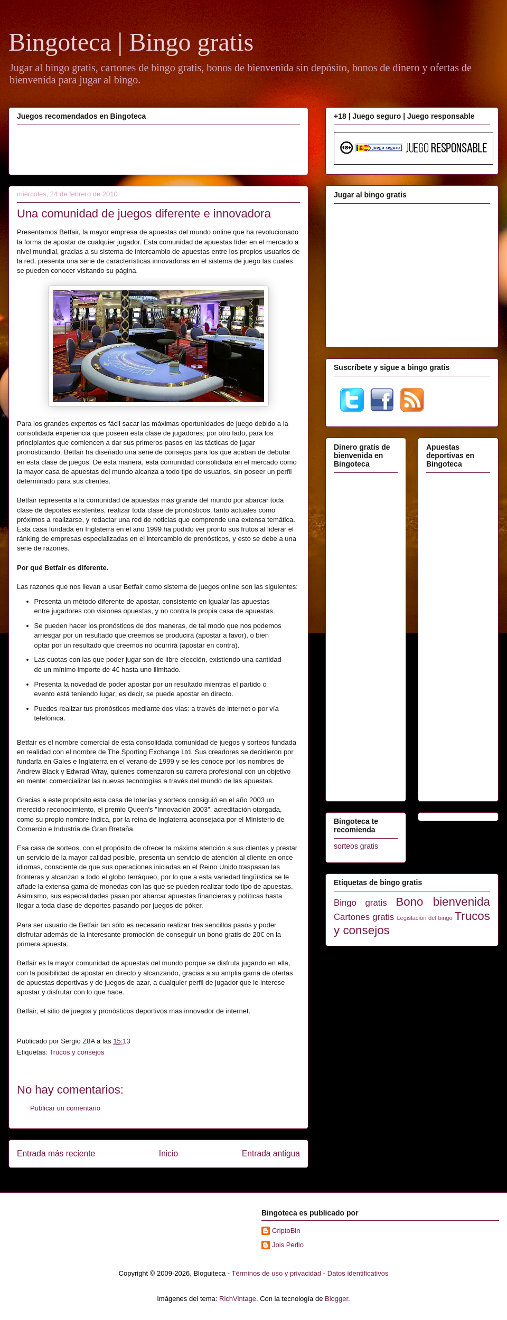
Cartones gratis (364, 917)
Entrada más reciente (56, 1153)
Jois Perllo (288, 1245)
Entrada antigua (271, 1153)
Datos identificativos (358, 1273)
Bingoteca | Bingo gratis (130, 42)
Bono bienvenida (443, 901)
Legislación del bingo (424, 918)
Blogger (336, 1299)
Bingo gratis (360, 903)
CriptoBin (286, 1230)
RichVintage (237, 1299)
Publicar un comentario (65, 1108)
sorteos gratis (356, 846)
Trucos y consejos (76, 1052)
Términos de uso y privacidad (276, 1273)
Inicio (168, 1153)
